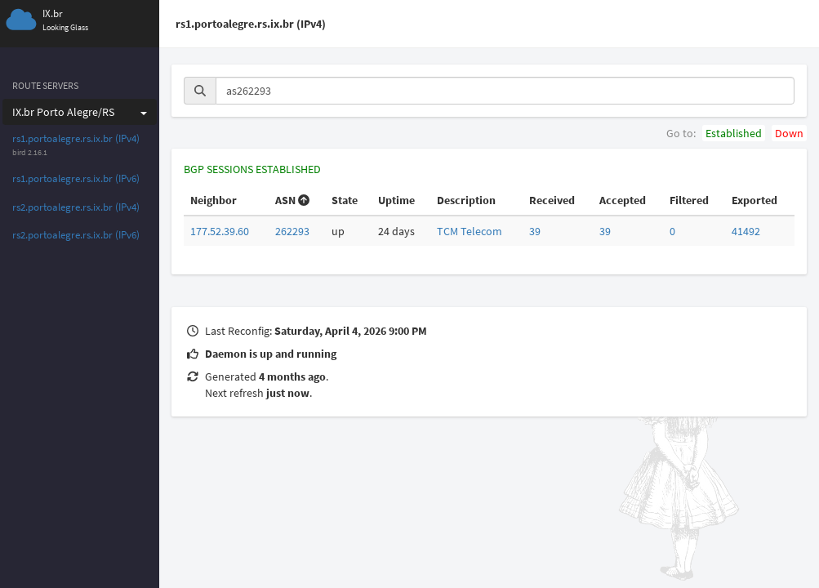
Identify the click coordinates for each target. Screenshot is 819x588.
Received (552, 200)
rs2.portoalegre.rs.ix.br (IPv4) (76, 207)
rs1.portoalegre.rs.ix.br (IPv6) (76, 178)
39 (535, 231)
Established (733, 133)
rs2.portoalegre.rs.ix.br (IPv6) (76, 235)
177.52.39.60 (219, 231)
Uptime (396, 200)
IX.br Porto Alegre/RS (79, 112)
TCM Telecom (469, 231)
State (345, 200)
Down (789, 133)
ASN (292, 200)
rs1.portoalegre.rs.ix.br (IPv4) (76, 138)
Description (466, 200)
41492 (746, 231)
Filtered (689, 200)
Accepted (622, 200)
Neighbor (213, 200)
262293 (292, 231)
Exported (754, 200)
